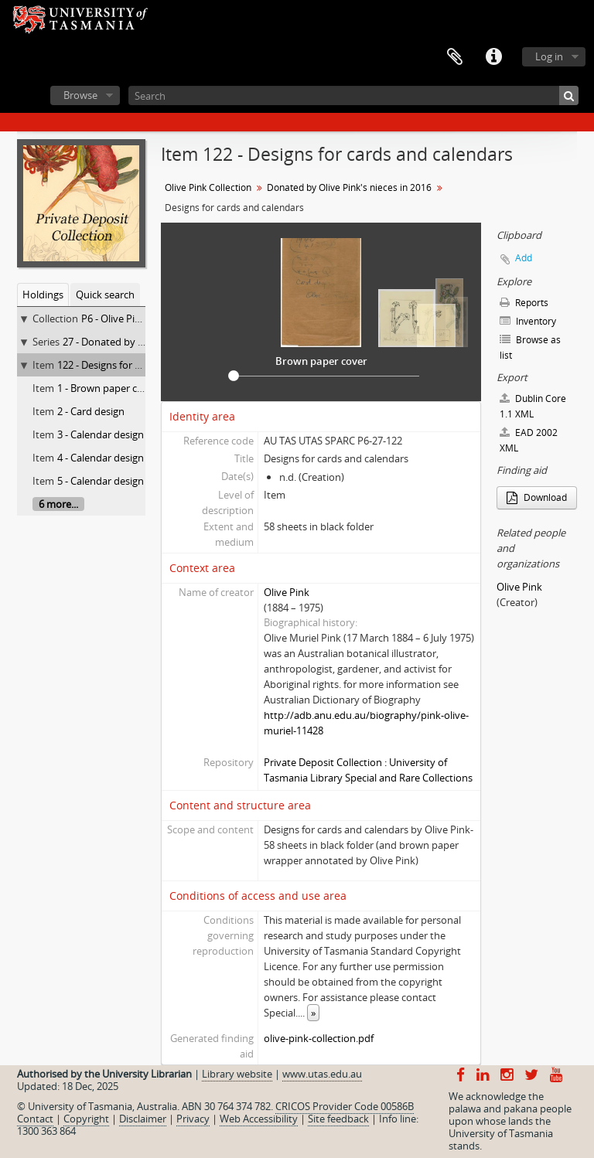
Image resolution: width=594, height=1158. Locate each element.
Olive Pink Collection (208, 187)
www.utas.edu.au (322, 1074)
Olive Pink (286, 592)
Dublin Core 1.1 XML (533, 406)
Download (537, 497)
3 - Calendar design (100, 434)
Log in (549, 56)
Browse (80, 95)
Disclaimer (142, 1119)
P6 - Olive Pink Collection (137, 318)
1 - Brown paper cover (107, 388)
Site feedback (338, 1119)
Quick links (493, 57)
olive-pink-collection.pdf (319, 1038)
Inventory (528, 321)
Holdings (42, 294)
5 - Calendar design (100, 481)
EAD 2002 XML (529, 440)
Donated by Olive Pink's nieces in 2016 (349, 187)
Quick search (105, 294)
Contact (35, 1119)
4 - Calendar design (100, 458)
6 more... (58, 504)
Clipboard (454, 57)
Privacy (193, 1119)
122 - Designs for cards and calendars (141, 365)
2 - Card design (91, 411)
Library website (237, 1074)
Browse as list (530, 347)
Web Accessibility (259, 1119)
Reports (524, 302)
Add (523, 257)
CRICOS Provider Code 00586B (344, 1106)
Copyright (86, 1119)
